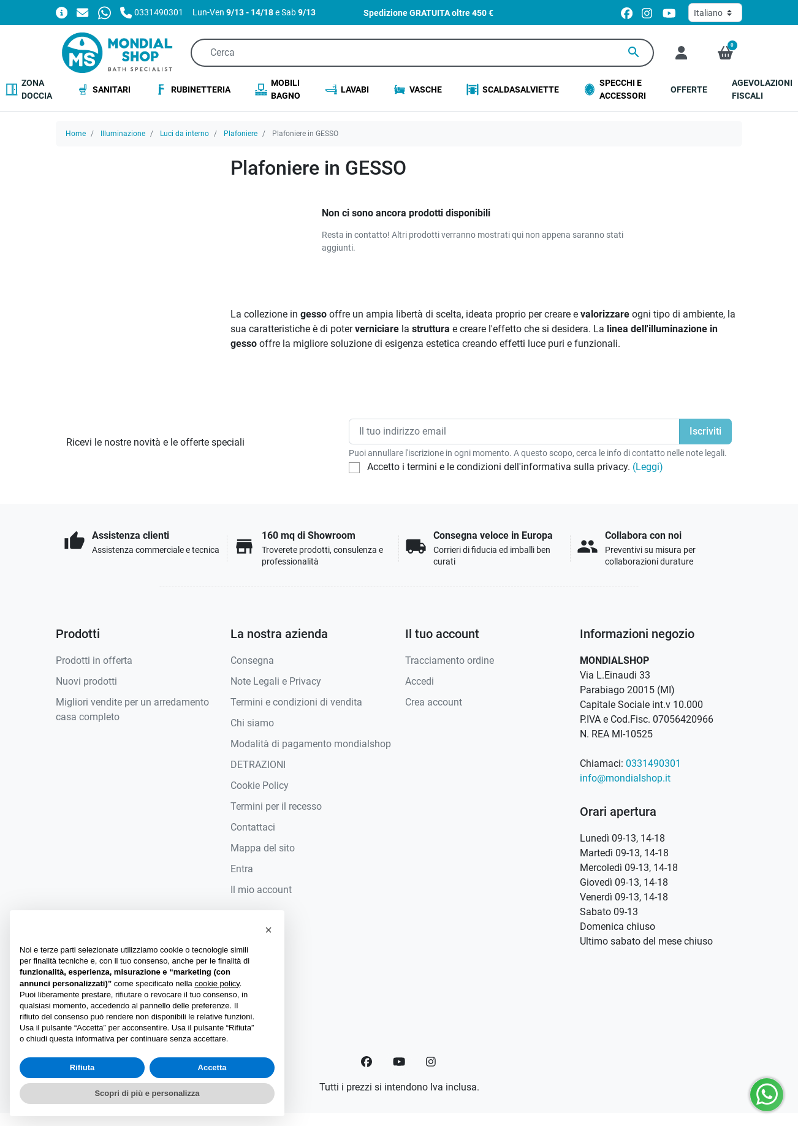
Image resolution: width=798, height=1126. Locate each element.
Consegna (252, 660)
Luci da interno (184, 133)
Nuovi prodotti (86, 681)
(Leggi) (648, 467)
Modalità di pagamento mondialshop (310, 744)
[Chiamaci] (151, 12)
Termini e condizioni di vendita (296, 702)
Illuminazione (123, 133)
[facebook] (627, 12)
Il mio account (261, 890)
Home (76, 133)
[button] (725, 53)
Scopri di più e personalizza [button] (146, 1093)
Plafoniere (240, 133)
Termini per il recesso (276, 806)
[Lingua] (715, 12)
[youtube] (669, 12)
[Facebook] (366, 1061)
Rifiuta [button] (82, 1067)
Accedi (419, 681)
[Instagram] (431, 1061)
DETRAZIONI (258, 764)
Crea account (433, 702)
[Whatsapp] (104, 12)
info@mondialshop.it (625, 778)
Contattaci (252, 827)
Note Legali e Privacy (275, 681)
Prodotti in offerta (94, 660)
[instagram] (647, 12)
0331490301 (653, 763)
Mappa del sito (262, 848)
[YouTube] (399, 1061)
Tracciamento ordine (449, 660)
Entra (241, 869)
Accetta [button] (212, 1067)
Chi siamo (252, 723)
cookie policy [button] (216, 983)
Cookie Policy (259, 785)
